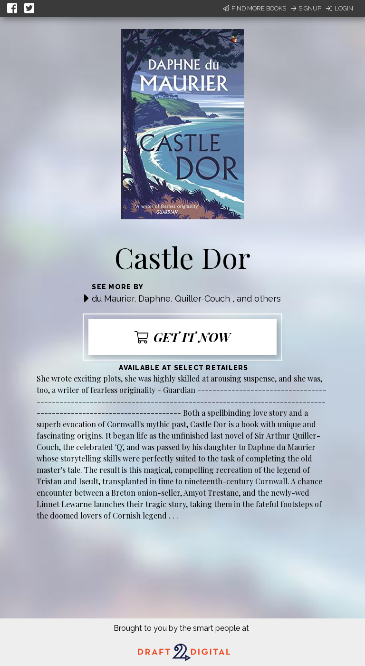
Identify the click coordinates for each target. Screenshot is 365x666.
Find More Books (254, 8)
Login (339, 8)
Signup (306, 8)
